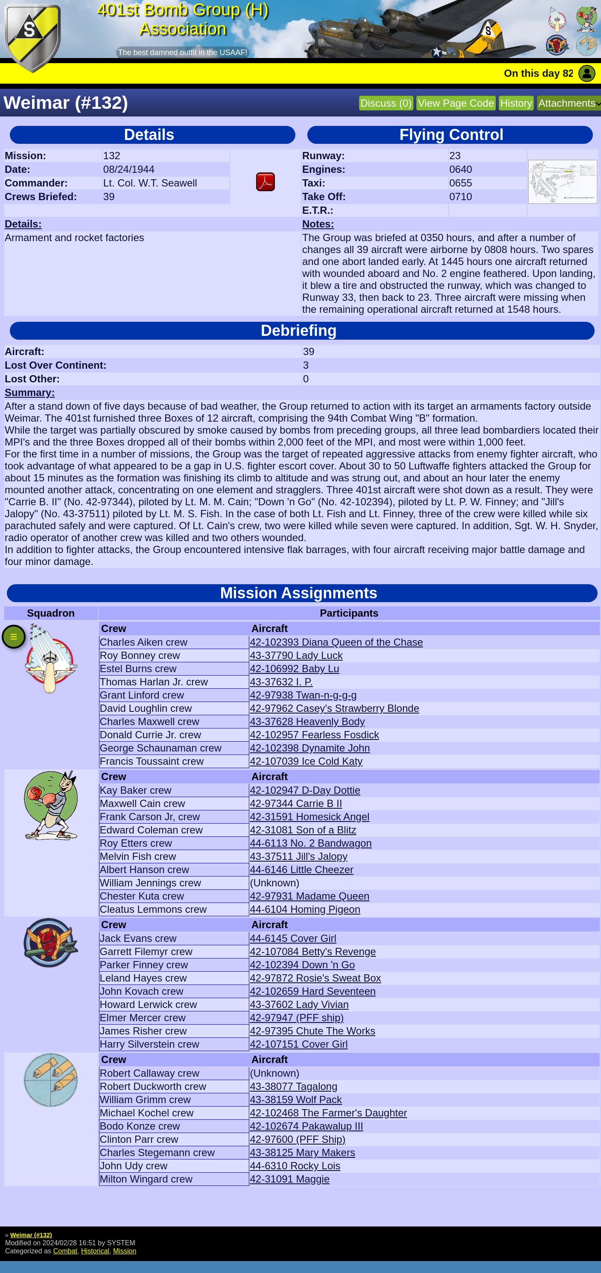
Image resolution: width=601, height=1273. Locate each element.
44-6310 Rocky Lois (295, 1165)
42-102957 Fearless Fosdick (314, 734)
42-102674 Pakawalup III (306, 1126)
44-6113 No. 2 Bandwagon (311, 843)
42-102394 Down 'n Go (302, 964)
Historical (95, 1251)
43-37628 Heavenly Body (307, 721)
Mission (125, 1251)
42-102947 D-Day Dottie (305, 790)
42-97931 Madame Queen (309, 896)
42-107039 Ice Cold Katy (306, 761)
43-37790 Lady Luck (296, 655)
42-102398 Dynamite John (310, 748)
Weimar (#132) (31, 1235)
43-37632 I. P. (281, 681)
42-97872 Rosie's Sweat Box (315, 978)
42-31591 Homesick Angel (309, 816)
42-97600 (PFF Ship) (297, 1139)
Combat (65, 1251)
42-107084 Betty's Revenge (313, 951)
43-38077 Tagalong (293, 1086)
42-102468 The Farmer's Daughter (328, 1113)
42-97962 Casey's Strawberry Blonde (334, 708)
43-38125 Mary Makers (302, 1152)
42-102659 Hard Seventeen (313, 991)
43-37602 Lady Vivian (299, 1004)
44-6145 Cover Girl (293, 938)
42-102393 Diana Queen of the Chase (336, 642)
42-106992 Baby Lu (294, 668)
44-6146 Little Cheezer (301, 869)
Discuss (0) (386, 103)
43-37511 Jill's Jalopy (298, 856)
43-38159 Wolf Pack (296, 1099)
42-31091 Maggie (290, 1179)
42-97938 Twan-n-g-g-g (303, 695)
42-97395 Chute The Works (312, 1031)
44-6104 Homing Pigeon (305, 909)
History (516, 103)
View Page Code (456, 103)
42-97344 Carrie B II (296, 803)
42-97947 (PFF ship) (297, 1017)
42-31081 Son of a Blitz (303, 830)
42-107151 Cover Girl (298, 1044)
